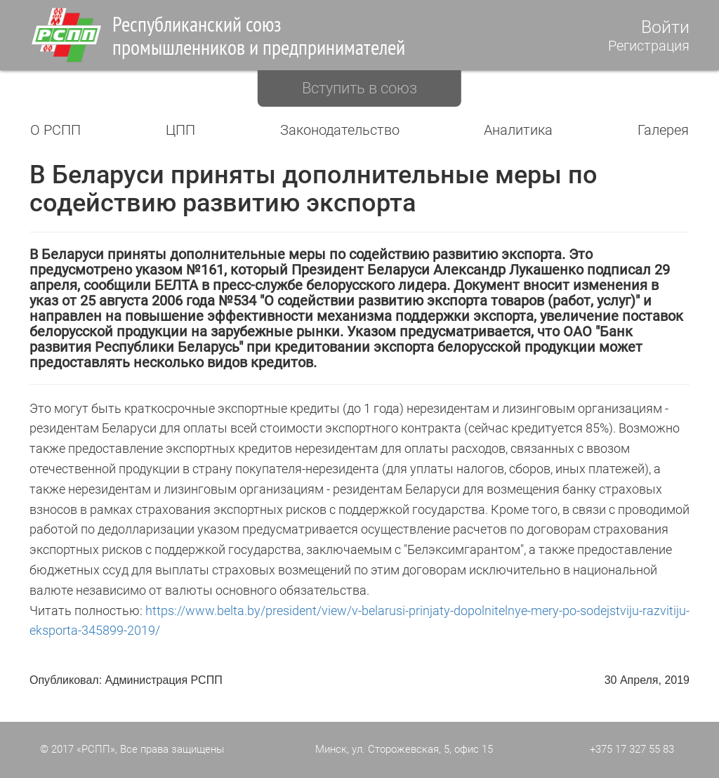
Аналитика (518, 129)
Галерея (663, 129)
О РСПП (55, 129)
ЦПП (180, 129)
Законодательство (340, 129)
